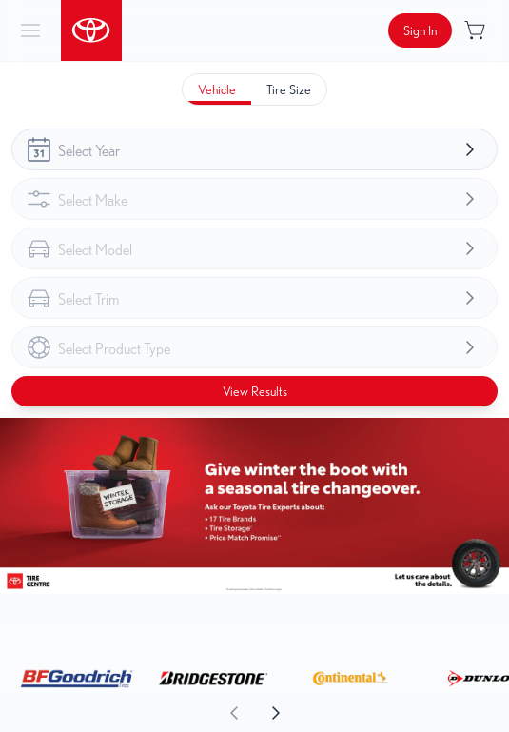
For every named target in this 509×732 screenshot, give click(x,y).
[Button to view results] (254, 391)
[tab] (217, 89)
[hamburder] (30, 30)
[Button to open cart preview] (477, 30)
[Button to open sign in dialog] (420, 30)
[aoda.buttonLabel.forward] (381, 713)
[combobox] (254, 149)
